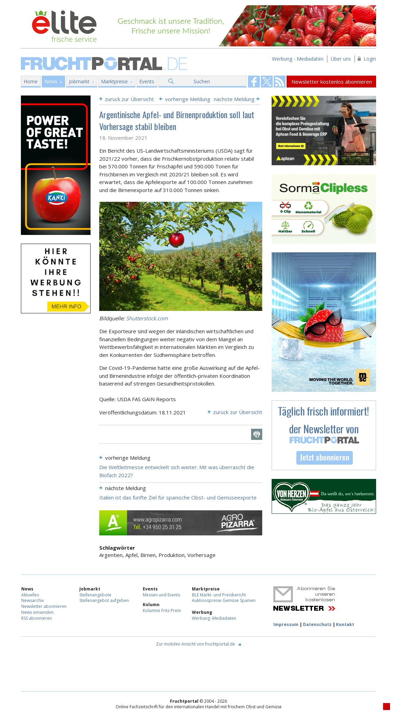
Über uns (341, 58)
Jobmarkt (79, 81)
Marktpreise (114, 81)
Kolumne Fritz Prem (162, 610)
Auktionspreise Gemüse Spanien (224, 600)
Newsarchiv (32, 600)
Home (31, 81)
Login (370, 58)
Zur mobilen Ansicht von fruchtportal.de (195, 644)
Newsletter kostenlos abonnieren (331, 81)
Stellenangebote (95, 595)
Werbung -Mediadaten (214, 618)
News (51, 81)
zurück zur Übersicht (129, 99)
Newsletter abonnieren (44, 606)
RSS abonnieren (36, 618)
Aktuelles (30, 595)
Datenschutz (317, 624)
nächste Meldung (234, 99)
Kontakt (345, 624)
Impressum (285, 624)
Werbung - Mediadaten (298, 58)
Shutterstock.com (147, 318)
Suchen (202, 81)
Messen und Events (161, 595)
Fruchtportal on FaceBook (254, 81)
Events (146, 81)
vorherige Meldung (187, 99)
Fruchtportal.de (105, 62)
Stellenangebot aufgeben (104, 600)
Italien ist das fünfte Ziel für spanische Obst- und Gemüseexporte (178, 497)
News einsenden (37, 612)
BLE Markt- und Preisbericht (219, 595)
